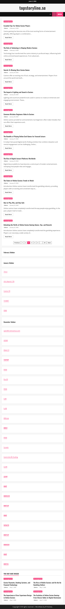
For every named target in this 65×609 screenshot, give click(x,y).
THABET (6, 301)
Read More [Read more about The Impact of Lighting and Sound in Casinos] (9, 104)
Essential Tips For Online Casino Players (17, 26)
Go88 (5, 467)
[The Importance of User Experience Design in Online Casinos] (18, 591)
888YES (6, 564)
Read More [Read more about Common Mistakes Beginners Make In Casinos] (9, 126)
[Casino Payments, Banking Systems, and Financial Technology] (18, 578)
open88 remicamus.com (12, 331)
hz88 (5, 408)
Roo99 (6, 379)
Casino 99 (7, 291)
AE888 (6, 340)
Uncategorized (8, 21)
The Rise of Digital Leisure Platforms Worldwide (19, 158)
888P (5, 486)
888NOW (7, 496)
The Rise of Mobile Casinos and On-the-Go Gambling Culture (47, 583)
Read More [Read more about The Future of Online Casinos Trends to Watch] (9, 192)
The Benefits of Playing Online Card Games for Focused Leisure (24, 136)
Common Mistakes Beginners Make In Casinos (19, 114)
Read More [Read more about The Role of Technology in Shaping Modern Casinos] (9, 60)
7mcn (5, 272)
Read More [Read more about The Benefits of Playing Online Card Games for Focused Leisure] (9, 148)
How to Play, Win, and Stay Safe (14, 203)
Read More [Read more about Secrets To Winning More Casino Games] (9, 82)
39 (44, 243)
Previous (17, 243)
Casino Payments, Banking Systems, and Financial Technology (17, 583)
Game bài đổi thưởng (11, 457)
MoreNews (39, 607)
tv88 (5, 399)
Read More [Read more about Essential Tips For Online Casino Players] (9, 38)
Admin (6, 28)
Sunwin (6, 447)
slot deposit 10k (9, 281)
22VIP (5, 477)
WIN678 (6, 525)
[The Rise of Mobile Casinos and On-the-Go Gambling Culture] (47, 578)
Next (49, 243)
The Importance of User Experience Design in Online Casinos (18, 596)
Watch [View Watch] (57, 14)
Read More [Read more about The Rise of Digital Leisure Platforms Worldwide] (9, 170)
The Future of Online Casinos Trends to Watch (19, 180)
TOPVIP (6, 360)
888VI (5, 428)
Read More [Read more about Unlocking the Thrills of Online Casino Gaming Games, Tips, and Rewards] (9, 237)
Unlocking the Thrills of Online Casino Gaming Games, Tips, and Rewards (28, 225)
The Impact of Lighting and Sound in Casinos (18, 92)
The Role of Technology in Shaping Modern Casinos (20, 48)
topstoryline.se (32, 8)
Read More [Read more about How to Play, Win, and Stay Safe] (9, 215)
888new (6, 418)
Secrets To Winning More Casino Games (17, 70)
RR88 (5, 370)
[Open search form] (50, 14)
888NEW (6, 545)
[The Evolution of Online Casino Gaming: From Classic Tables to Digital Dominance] (47, 591)
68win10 (6, 350)
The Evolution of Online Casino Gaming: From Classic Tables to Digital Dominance (47, 596)
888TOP (6, 506)
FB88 (5, 310)
